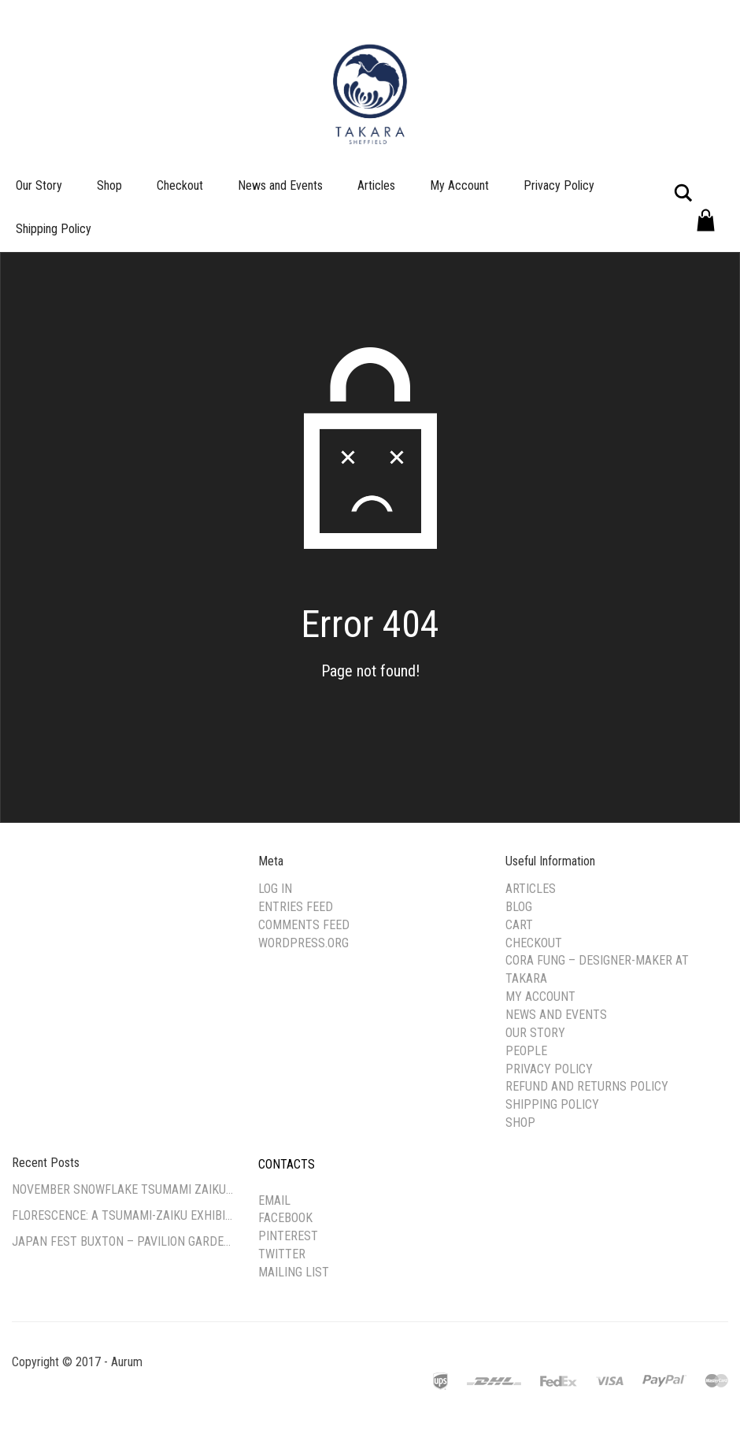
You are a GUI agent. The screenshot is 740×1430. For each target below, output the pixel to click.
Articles (376, 185)
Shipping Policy (53, 228)
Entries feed (295, 906)
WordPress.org (303, 942)
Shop (109, 185)
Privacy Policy (559, 185)
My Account (459, 185)
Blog (518, 906)
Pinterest (288, 1235)
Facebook (285, 1217)
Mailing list (293, 1272)
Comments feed (304, 924)
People (526, 1050)
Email (274, 1200)
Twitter (281, 1254)
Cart (519, 924)
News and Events (280, 185)
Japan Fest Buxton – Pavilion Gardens (123, 1241)
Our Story (39, 185)
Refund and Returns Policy (586, 1086)
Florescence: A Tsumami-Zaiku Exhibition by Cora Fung (123, 1215)
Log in (275, 888)
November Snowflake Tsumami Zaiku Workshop (123, 1189)
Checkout (180, 185)
